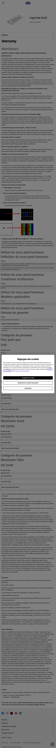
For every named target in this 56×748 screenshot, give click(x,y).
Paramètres (28, 388)
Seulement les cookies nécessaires (28, 383)
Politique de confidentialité (22, 371)
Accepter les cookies (28, 378)
